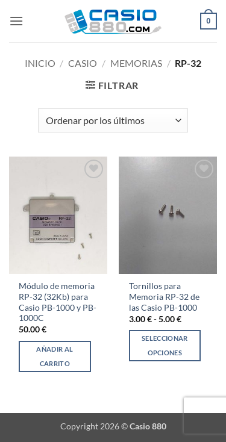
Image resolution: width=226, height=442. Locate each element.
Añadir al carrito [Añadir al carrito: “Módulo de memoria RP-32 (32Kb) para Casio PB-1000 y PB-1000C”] (54, 356)
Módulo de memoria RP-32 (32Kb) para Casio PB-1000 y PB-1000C (57, 302)
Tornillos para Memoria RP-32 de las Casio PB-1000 (164, 296)
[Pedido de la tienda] (113, 120)
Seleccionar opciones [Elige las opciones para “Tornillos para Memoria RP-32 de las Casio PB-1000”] (165, 345)
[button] (16, 21)
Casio (82, 63)
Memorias (136, 63)
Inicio (40, 63)
